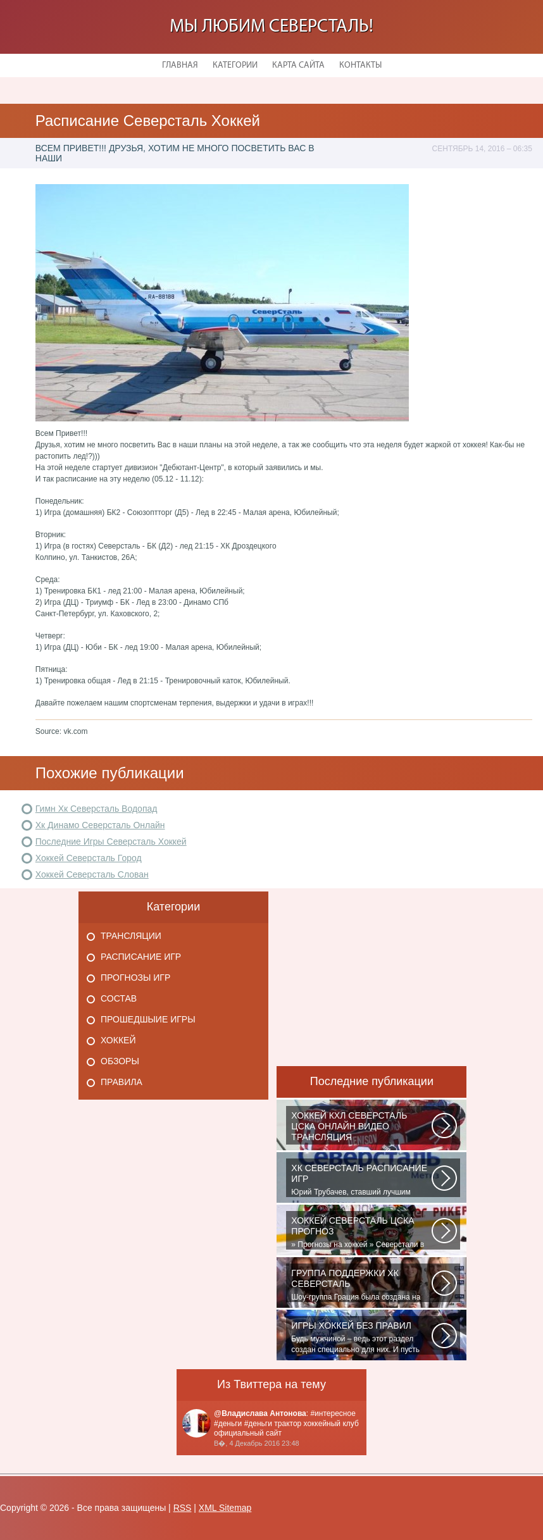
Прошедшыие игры (148, 1019)
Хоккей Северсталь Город (88, 858)
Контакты (360, 65)
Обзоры (120, 1061)
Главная (180, 65)
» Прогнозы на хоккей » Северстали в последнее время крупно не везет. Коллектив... (361, 1232)
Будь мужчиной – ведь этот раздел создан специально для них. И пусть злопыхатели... (361, 1337)
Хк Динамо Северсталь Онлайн (100, 825)
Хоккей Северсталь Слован (92, 874)
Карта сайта (298, 65)
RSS (182, 1508)
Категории (235, 65)
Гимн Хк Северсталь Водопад (96, 809)
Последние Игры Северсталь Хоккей (111, 841)
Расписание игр (141, 957)
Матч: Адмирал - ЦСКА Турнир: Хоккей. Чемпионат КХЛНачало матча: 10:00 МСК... (361, 1127)
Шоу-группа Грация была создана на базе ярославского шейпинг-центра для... (361, 1285)
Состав (119, 998)
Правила (121, 1082)
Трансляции (131, 936)
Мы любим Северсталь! (271, 27)
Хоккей (118, 1040)
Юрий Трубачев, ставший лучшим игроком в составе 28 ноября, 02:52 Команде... (361, 1180)
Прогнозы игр (135, 977)
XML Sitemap (225, 1508)
